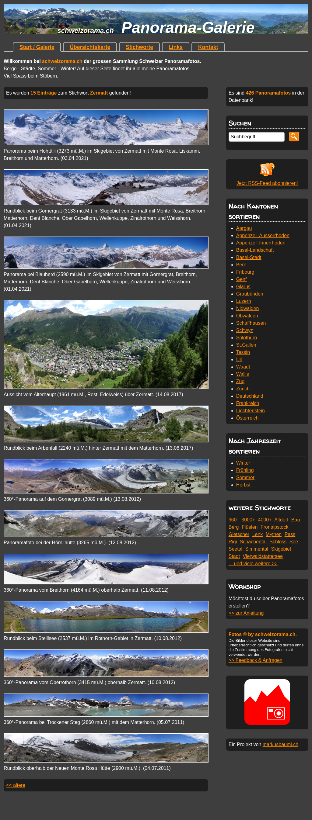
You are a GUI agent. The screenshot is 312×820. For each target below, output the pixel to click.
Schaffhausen (251, 323)
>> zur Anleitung (246, 613)
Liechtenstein (250, 410)
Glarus (243, 286)
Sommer (245, 477)
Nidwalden (247, 308)
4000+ (265, 519)
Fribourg (245, 272)
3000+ (248, 519)
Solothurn (246, 337)
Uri (239, 359)
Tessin (243, 352)
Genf (241, 279)
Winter (243, 462)
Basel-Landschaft (255, 250)
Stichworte (139, 47)
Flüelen (250, 527)
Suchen (240, 123)
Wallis (242, 374)
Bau (295, 519)
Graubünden (249, 293)
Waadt (243, 366)
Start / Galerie (36, 47)
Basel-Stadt (248, 257)
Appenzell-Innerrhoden (261, 242)
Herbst (243, 484)
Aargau (244, 228)
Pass (290, 534)
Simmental (256, 549)
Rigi (233, 541)
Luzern (243, 301)
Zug (240, 381)
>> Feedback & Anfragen (255, 660)
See (293, 541)
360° (234, 519)
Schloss (277, 541)
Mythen (274, 534)
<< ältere (15, 785)
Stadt (234, 556)
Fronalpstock (275, 527)
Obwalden (247, 315)
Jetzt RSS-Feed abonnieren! (267, 183)
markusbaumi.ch (280, 744)
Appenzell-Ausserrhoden (262, 235)
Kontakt (208, 47)
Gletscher (239, 534)
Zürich (243, 388)
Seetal (235, 549)
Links (176, 47)
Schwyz (244, 330)
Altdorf (281, 519)
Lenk (257, 534)
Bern (241, 264)
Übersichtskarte (90, 47)
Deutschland (249, 396)
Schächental (253, 541)
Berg (234, 527)
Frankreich (247, 403)
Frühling (245, 470)
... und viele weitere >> (253, 563)
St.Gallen (246, 345)
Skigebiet (281, 549)
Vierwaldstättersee (263, 556)
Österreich (247, 417)
